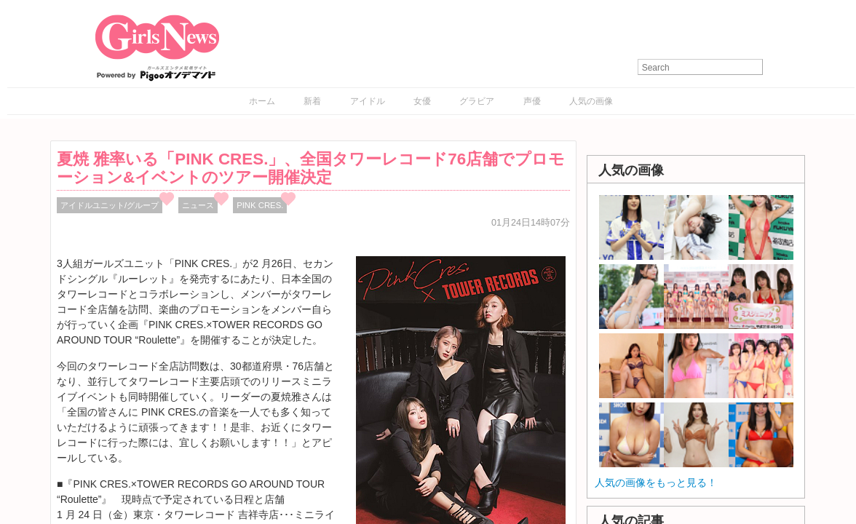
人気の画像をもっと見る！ (656, 482)
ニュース (198, 205)
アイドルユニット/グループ (109, 205)
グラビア (476, 101)
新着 (312, 101)
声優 (532, 101)
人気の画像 (591, 101)
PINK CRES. (260, 205)
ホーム (262, 101)
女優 (422, 101)
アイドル (367, 101)
